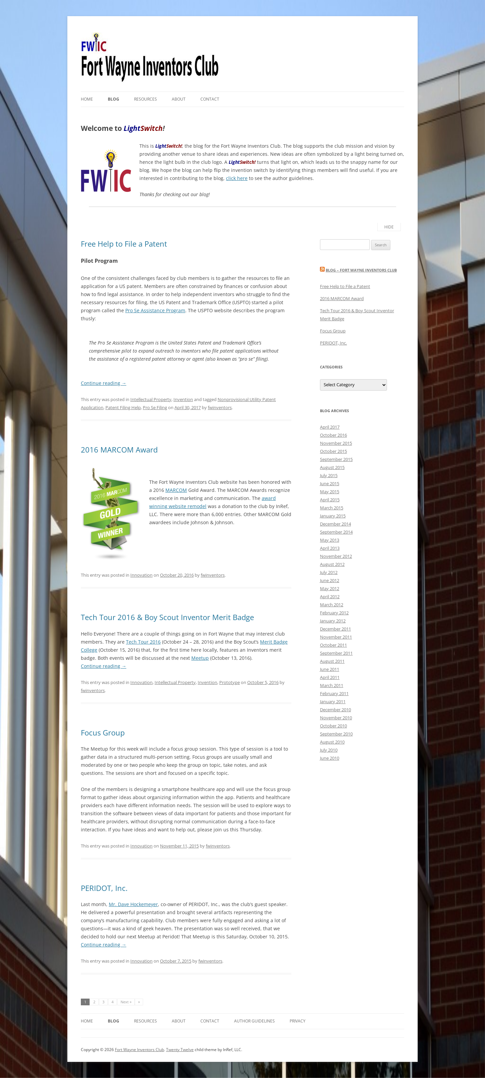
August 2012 (332, 564)
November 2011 (336, 637)
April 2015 (330, 500)
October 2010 (333, 726)
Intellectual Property (150, 399)
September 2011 (336, 653)
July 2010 (328, 750)
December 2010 (335, 710)
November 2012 (336, 556)
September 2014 (336, 532)
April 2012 (330, 597)
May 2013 (329, 540)
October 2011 (333, 645)
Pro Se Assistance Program (155, 310)
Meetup (200, 658)
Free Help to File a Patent (124, 244)
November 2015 (336, 443)
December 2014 (335, 524)
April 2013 (330, 548)
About (179, 99)
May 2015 (329, 492)
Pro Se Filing (155, 407)
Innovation (141, 575)
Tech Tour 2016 (143, 642)
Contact (209, 99)
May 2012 (329, 588)
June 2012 (329, 580)
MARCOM (176, 490)
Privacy (297, 1021)
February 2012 (334, 613)
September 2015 (336, 459)
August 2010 (332, 742)
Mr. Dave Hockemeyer (133, 904)
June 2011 (329, 669)
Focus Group (103, 732)
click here (237, 178)
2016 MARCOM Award (119, 449)
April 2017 (330, 427)
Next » (126, 1001)
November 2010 (336, 718)
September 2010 (336, 734)
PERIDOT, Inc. (104, 888)
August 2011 (332, 661)
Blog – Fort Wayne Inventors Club (361, 270)
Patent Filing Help (123, 407)
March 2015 (331, 508)
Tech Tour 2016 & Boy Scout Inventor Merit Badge (167, 617)
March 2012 (331, 605)
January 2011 (333, 701)
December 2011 (335, 629)
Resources (145, 99)
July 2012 (328, 572)
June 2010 (329, 758)
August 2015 (332, 467)
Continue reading (103, 383)
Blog (113, 99)
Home (87, 99)
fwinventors (220, 407)
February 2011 (334, 693)
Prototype (229, 682)
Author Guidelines (254, 1021)
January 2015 (333, 516)
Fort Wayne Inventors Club (139, 1049)
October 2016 (333, 435)
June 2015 (329, 483)
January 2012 (333, 621)
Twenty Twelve (180, 1049)
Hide (389, 227)
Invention (183, 399)
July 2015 (328, 475)
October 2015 (333, 451)
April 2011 (330, 677)
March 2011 (331, 685)
